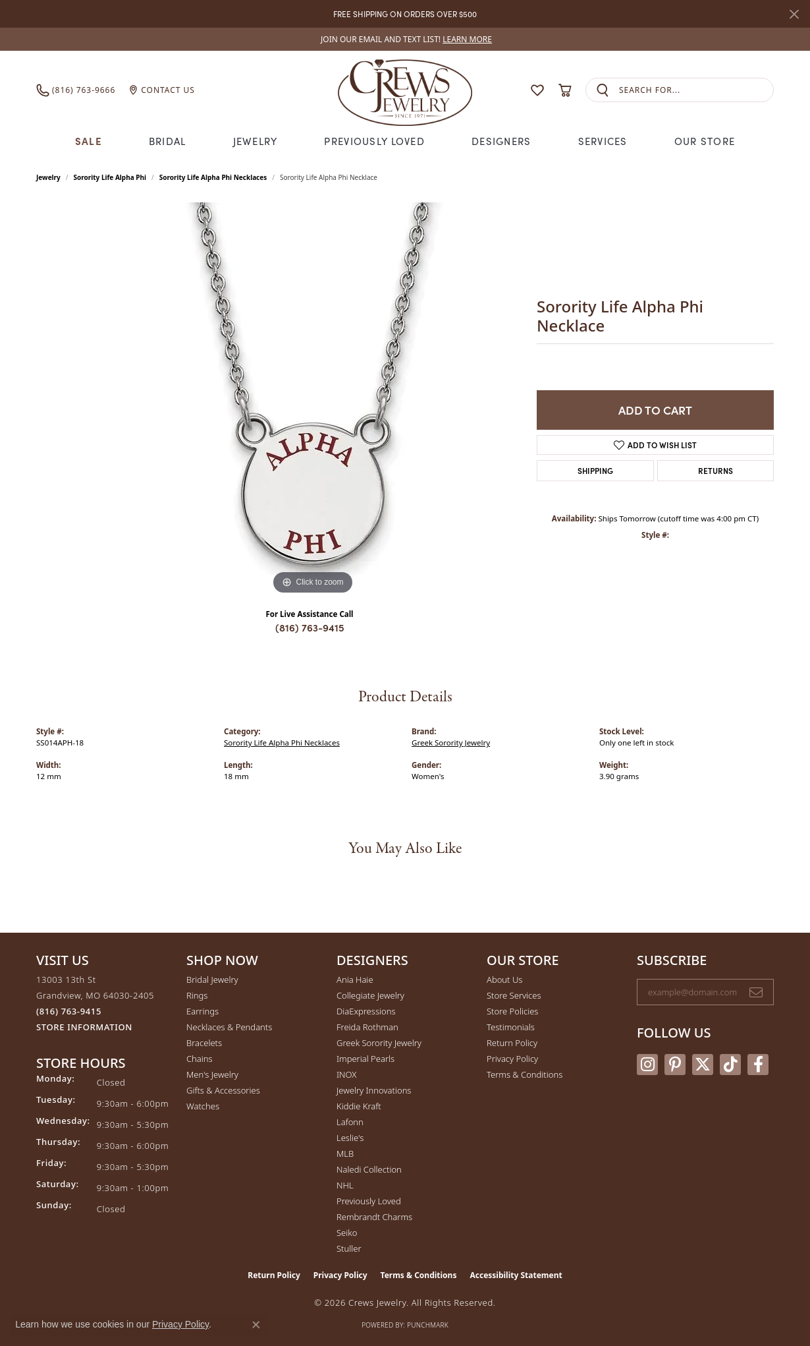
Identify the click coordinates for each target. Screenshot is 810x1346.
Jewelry (255, 141)
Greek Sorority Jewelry (451, 742)
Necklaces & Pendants (229, 1027)
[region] (312, 400)
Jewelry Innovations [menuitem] (374, 1090)
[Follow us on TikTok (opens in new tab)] (730, 1064)
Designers (501, 141)
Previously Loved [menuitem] (369, 1201)
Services (603, 141)
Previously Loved (374, 141)
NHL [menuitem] (345, 1185)
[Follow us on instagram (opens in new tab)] (647, 1064)
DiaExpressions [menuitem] (366, 1011)
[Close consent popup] (256, 1325)
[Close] (794, 14)
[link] (405, 39)
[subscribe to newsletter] (756, 992)
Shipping (595, 470)
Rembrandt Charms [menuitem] (374, 1217)
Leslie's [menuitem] (350, 1138)
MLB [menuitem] (345, 1153)
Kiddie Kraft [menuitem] (359, 1106)
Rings (196, 995)
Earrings (202, 1011)
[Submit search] (602, 90)
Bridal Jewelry (212, 979)
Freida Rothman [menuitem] (367, 1027)
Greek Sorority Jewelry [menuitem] (379, 1043)
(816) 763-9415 (309, 627)
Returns (715, 470)
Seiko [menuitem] (347, 1233)
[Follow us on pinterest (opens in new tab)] (675, 1064)
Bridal (167, 141)
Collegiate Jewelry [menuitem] (370, 995)
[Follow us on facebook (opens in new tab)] (758, 1064)
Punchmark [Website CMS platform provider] (427, 1325)
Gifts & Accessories (223, 1090)
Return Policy (512, 1043)
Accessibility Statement (516, 1275)
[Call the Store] (68, 1011)
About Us (504, 979)
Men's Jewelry (212, 1074)
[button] (512, 90)
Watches (202, 1106)
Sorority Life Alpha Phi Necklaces (213, 177)
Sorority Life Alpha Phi (110, 177)
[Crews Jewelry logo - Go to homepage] (405, 90)
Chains (199, 1059)
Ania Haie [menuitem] (355, 979)
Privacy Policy (512, 1059)
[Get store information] (84, 1027)
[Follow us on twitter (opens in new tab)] (702, 1064)
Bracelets (204, 1043)
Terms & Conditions (524, 1074)
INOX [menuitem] (346, 1074)
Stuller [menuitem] (349, 1248)
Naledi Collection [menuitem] (369, 1169)
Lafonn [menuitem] (350, 1122)
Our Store (705, 141)
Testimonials (511, 1027)
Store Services (514, 995)
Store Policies (512, 1011)
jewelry (48, 177)
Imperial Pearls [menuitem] (365, 1059)
